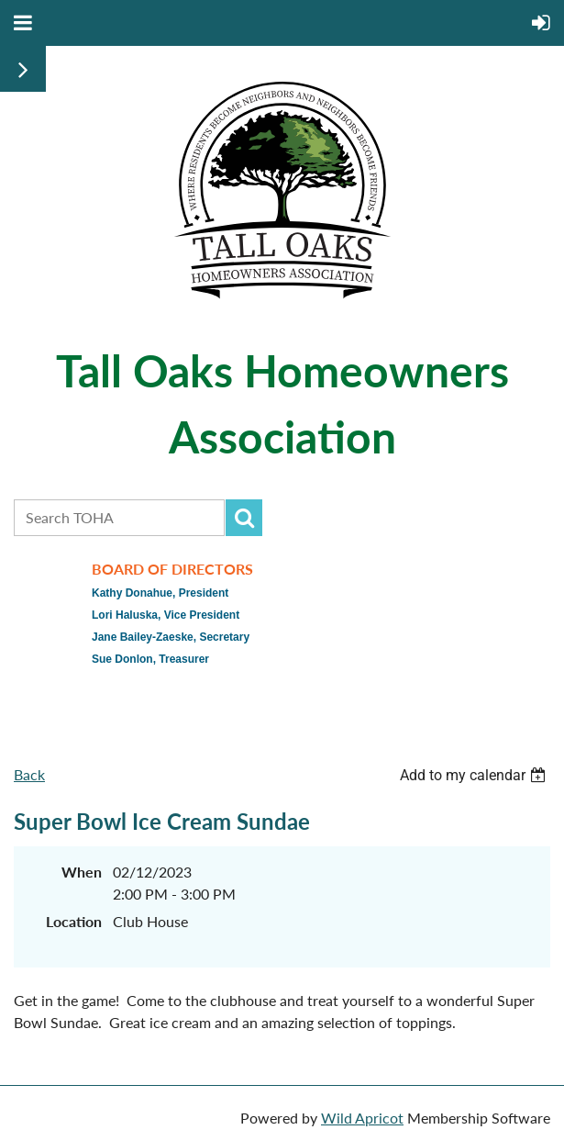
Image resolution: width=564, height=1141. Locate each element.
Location (74, 921)
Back (29, 774)
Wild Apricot (362, 1117)
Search (244, 517)
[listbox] (475, 775)
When (81, 871)
